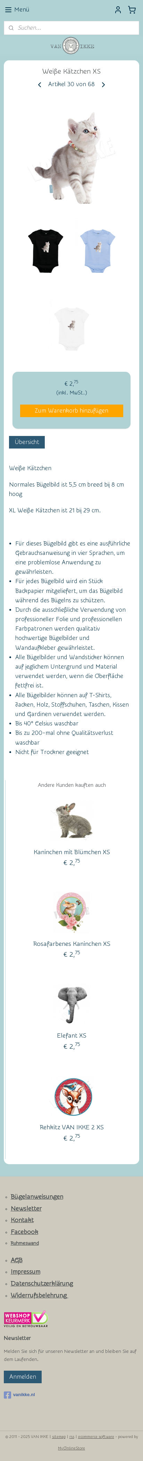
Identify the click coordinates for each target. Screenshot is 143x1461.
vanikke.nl (19, 1395)
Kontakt (22, 1220)
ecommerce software (96, 1436)
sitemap (59, 1436)
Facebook (24, 1232)
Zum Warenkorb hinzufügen (71, 410)
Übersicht (27, 442)
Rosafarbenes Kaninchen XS (71, 943)
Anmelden (22, 1376)
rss (71, 1436)
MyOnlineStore (71, 1448)
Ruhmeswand (25, 1243)
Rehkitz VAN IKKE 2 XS (72, 1127)
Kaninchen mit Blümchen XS (72, 852)
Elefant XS (71, 1035)
